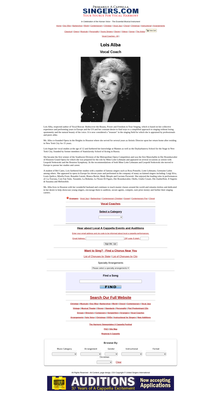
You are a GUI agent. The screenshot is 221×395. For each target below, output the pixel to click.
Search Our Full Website (110, 297)
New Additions (144, 317)
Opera (76, 31)
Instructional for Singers (125, 317)
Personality (94, 31)
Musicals (84, 31)
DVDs (109, 317)
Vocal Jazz (117, 26)
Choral (127, 26)
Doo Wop (67, 26)
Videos (125, 31)
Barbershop (77, 26)
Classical (68, 31)
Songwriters (112, 313)
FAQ (106, 329)
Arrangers (124, 313)
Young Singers (106, 31)
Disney (117, 31)
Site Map (113, 329)
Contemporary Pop (139, 198)
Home (58, 26)
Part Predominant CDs (138, 308)
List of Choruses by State (97, 256)
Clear (118, 362)
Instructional (146, 26)
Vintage (76, 308)
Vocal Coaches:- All (110, 36)
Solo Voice (90, 317)
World (86, 26)
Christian (108, 26)
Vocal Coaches (137, 313)
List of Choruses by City (125, 256)
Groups (80, 313)
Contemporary (96, 26)
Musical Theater (88, 308)
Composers (100, 313)
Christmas (135, 26)
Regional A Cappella (110, 334)
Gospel (127, 198)
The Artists (140, 31)
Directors (89, 313)
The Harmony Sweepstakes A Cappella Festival (110, 324)
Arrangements (159, 26)
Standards (110, 308)
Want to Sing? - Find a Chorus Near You (110, 250)
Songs (131, 31)
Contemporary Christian (112, 198)
